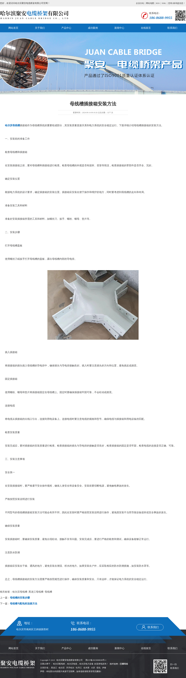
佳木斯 (86, 668)
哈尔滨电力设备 (86, 664)
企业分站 (140, 3)
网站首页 (13, 28)
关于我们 (40, 28)
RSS (158, 3)
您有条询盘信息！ (176, 3)
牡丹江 (79, 668)
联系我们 (172, 28)
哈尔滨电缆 (72, 664)
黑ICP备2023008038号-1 (95, 660)
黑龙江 (54, 668)
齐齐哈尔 (70, 668)
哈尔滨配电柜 (59, 664)
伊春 (104, 668)
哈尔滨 (62, 668)
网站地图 (150, 3)
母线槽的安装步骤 (20, 597)
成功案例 (93, 28)
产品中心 (66, 28)
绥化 (99, 668)
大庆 (93, 668)
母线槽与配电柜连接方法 (23, 603)
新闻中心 (119, 28)
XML (164, 3)
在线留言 (146, 28)
